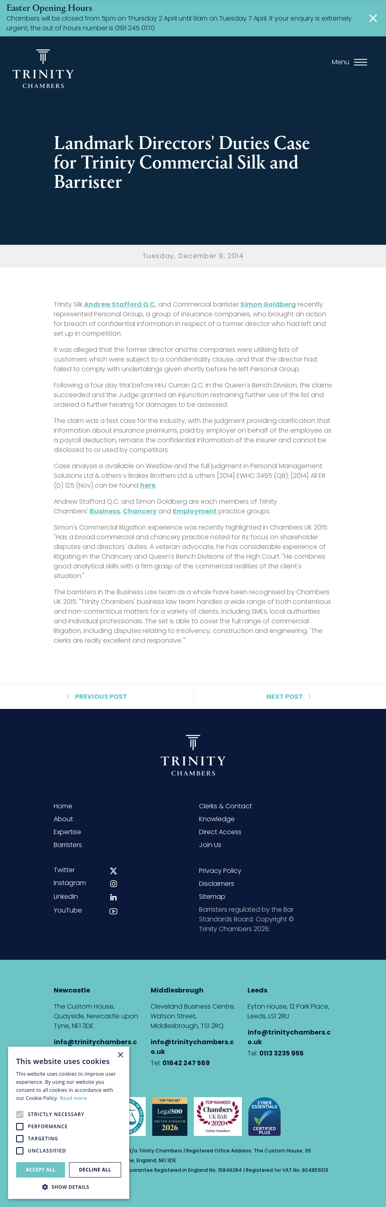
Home (63, 806)
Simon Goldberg (268, 304)
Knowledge (217, 819)
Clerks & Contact (225, 806)
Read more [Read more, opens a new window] (73, 1098)
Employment (195, 511)
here (147, 485)
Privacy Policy (220, 870)
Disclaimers (216, 883)
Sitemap (212, 896)
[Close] (373, 18)
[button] (68, 1187)
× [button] (120, 1055)
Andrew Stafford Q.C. (120, 304)
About (63, 819)
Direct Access (220, 832)
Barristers (68, 845)
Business (105, 511)
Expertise (67, 832)
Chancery (140, 511)
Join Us (210, 845)
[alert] (68, 1123)
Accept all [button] (41, 1169)
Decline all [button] (95, 1169)
